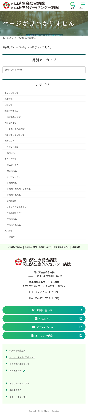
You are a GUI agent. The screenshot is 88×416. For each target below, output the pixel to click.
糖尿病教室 (12, 170)
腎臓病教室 (12, 218)
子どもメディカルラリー (17, 206)
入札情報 (8, 230)
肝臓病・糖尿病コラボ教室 (18, 188)
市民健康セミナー (15, 212)
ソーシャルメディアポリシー (22, 357)
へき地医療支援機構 (16, 128)
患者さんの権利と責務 (19, 383)
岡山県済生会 (10, 122)
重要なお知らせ (11, 92)
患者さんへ (9, 140)
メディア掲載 (12, 146)
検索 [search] (72, 8)
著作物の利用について (19, 363)
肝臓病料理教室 (14, 194)
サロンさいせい (14, 176)
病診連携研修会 (14, 116)
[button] (44, 310)
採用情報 (8, 98)
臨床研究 (11, 152)
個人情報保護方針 (17, 350)
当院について (45, 247)
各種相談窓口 (15, 390)
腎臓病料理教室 (14, 224)
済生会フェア (13, 164)
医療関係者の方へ (61, 247)
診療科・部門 (31, 247)
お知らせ (8, 104)
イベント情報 (10, 158)
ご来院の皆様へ (15, 247)
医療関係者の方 (11, 110)
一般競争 (11, 236)
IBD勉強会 (11, 200)
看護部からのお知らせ (14, 134)
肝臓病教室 (12, 182)
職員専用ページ (17, 370)
